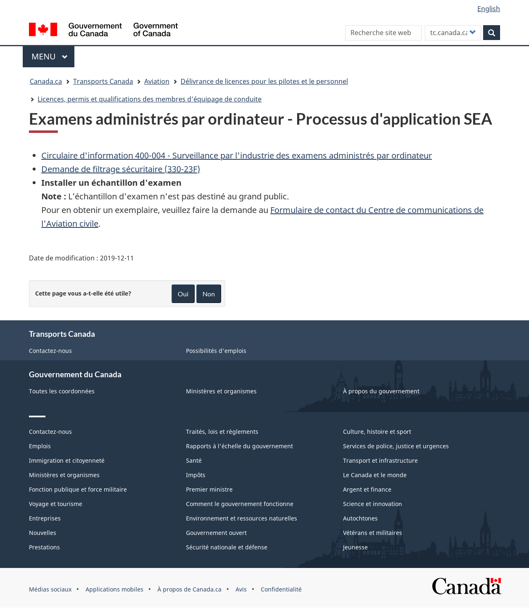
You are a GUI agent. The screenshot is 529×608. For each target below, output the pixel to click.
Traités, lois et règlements (222, 431)
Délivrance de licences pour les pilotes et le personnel (264, 81)
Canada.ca (46, 81)
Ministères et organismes (221, 391)
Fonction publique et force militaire (78, 489)
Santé (194, 460)
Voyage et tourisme (55, 504)
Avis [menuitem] (241, 589)
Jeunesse (355, 547)
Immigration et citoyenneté (67, 460)
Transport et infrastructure (380, 460)
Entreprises (45, 518)
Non (209, 294)
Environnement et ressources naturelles (241, 518)
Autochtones (360, 518)
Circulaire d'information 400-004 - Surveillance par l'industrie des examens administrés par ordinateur (236, 155)
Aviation (156, 81)
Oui (183, 294)
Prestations (44, 547)
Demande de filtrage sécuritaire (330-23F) (120, 169)
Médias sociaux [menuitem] (50, 589)
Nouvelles (42, 533)
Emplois (40, 446)
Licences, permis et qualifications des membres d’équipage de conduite (150, 99)
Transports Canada (103, 81)
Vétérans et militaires (372, 533)
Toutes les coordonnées (62, 391)
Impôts (195, 475)
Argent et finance (367, 489)
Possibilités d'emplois (216, 351)
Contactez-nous (50, 351)
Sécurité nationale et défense (226, 547)
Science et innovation (372, 504)
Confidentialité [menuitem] (281, 589)
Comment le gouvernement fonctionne (239, 504)
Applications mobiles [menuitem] (114, 589)
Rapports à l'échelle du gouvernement (239, 446)
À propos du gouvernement (381, 391)
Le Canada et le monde (375, 475)
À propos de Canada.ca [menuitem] (189, 589)
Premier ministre (209, 489)
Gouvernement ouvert (216, 533)
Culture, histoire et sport (377, 431)
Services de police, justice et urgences (396, 446)
